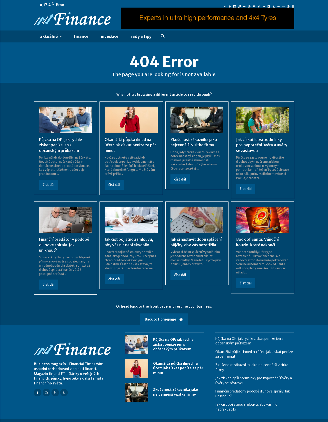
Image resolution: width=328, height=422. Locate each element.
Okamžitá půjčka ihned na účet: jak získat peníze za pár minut (130, 145)
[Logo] (73, 19)
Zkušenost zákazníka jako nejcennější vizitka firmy (175, 392)
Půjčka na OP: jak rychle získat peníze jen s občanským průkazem (60, 145)
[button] (163, 36)
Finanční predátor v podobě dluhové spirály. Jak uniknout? (64, 245)
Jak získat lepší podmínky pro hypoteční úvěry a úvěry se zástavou (261, 145)
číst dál (49, 184)
